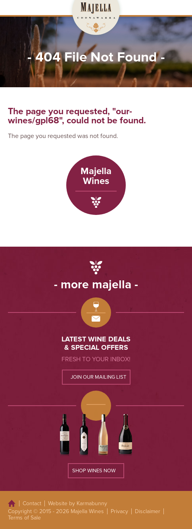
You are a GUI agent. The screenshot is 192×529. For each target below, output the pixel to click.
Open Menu (177, 7)
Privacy (119, 511)
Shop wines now (93, 471)
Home (12, 504)
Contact (32, 503)
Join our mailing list (98, 377)
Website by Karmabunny (77, 503)
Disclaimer (147, 511)
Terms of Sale (24, 517)
